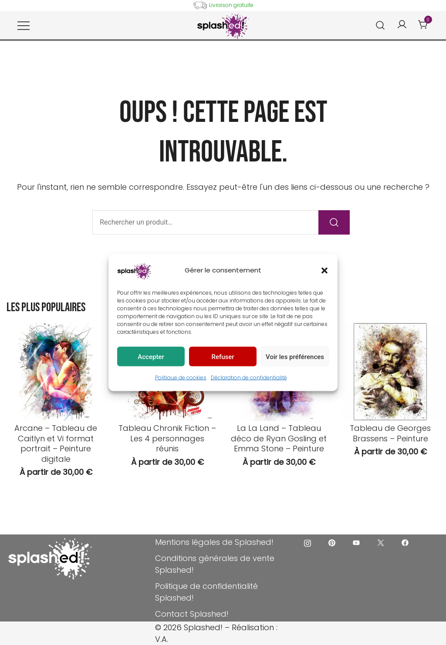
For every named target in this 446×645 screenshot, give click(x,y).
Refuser (222, 356)
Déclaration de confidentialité (249, 377)
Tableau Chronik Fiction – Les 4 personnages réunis (167, 438)
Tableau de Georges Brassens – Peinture (390, 433)
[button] (324, 270)
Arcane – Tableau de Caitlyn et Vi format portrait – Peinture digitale (55, 443)
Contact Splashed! (192, 613)
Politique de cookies (180, 377)
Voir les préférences (295, 356)
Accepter (151, 356)
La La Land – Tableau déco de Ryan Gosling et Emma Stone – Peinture (279, 438)
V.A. (161, 639)
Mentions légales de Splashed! (214, 542)
